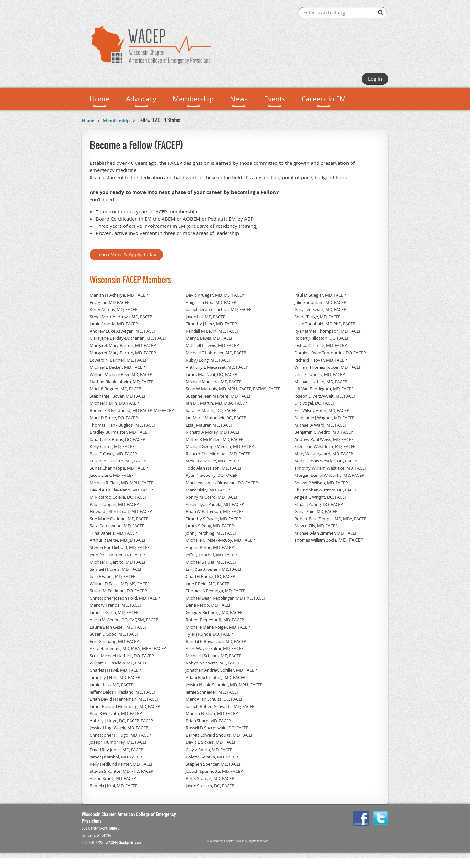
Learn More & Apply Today (126, 254)
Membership (116, 120)
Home (88, 120)
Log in (375, 78)
